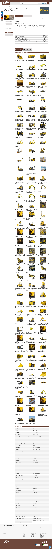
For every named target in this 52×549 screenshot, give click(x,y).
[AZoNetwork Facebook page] (12, 4)
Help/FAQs (32, 535)
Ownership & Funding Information (43, 537)
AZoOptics (4, 532)
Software (24, 536)
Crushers (16, 6)
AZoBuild (4, 533)
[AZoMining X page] (13, 4)
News (23, 527)
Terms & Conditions (43, 532)
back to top (45, 539)
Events (24, 534)
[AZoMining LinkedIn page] (11, 4)
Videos (24, 533)
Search (41, 528)
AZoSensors (14, 527)
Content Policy (42, 535)
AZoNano (4, 528)
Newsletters (33, 534)
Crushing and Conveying (10, 6)
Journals (24, 535)
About (41, 527)
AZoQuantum (14, 528)
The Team (32, 536)
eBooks (24, 532)
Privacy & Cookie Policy (43, 533)
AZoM (4, 527)
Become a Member (34, 533)
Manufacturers (33, 532)
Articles (24, 528)
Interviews (32, 527)
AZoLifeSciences (14, 532)
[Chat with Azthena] (50, 547)
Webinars (32, 528)
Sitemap (41, 534)
